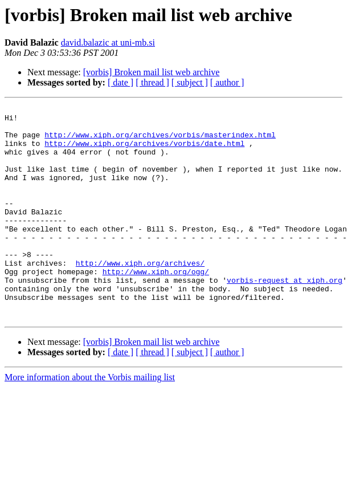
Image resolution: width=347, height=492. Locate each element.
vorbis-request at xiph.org (284, 316)
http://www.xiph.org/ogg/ (156, 305)
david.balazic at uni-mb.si (108, 42)
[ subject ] (190, 82)
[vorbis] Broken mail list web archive (151, 72)
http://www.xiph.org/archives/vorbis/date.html (144, 152)
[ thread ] (152, 82)
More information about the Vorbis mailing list (90, 420)
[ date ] (120, 82)
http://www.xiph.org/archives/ (140, 295)
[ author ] (227, 82)
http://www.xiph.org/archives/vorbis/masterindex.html (160, 141)
